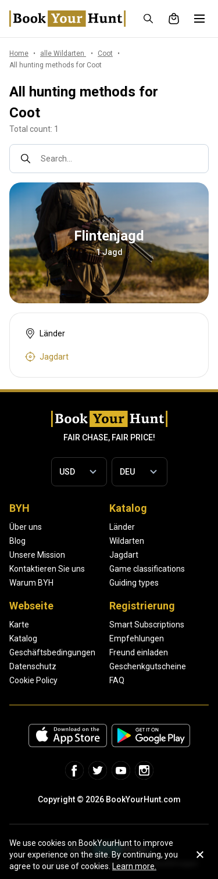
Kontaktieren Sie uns (47, 568)
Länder (122, 527)
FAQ (116, 680)
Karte (19, 624)
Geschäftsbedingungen (52, 652)
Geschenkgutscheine (147, 666)
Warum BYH (31, 582)
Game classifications (147, 568)
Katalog (23, 638)
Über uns (25, 527)
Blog (17, 541)
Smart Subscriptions (146, 624)
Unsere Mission (37, 554)
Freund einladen (138, 652)
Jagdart (123, 554)
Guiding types (134, 582)
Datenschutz (32, 666)
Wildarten (126, 541)
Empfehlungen (136, 638)
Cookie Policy (33, 680)
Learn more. (134, 866)
